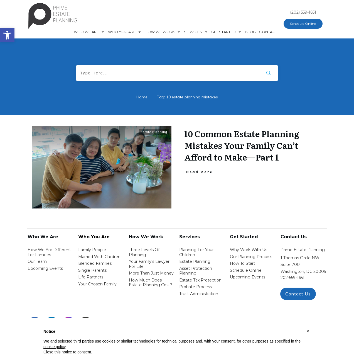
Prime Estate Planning (303, 249)
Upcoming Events (45, 268)
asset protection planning (195, 271)
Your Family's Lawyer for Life (149, 264)
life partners (90, 277)
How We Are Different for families (49, 252)
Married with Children (99, 256)
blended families (95, 263)
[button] (307, 331)
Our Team (37, 261)
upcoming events (247, 277)
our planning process (251, 256)
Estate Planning (154, 132)
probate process (195, 286)
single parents (92, 270)
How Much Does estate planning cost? (150, 283)
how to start (242, 263)
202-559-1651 (292, 277)
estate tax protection (200, 280)
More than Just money (151, 273)
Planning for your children (196, 252)
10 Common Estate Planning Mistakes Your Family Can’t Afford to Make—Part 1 (241, 145)
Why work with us (248, 249)
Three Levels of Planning (144, 252)
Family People (92, 249)
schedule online (246, 270)
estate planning (194, 261)
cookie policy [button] (54, 346)
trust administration (198, 293)
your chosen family (97, 284)
